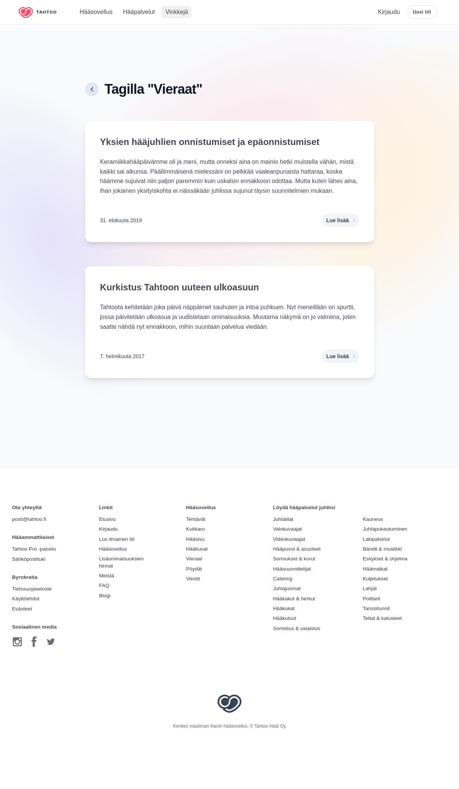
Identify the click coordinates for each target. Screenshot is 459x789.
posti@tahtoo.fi (29, 519)
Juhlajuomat (286, 588)
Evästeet (22, 609)
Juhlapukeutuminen (385, 529)
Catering (282, 578)
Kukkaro (195, 529)
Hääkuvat (196, 549)
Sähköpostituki (28, 559)
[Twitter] (51, 641)
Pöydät (194, 569)
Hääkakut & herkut (294, 598)
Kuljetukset (375, 578)
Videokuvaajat (289, 539)
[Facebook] (34, 641)
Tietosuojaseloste (32, 589)
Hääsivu (195, 539)
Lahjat (370, 588)
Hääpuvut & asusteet (296, 549)
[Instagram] (17, 641)
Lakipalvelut (376, 539)
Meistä (106, 575)
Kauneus (373, 519)
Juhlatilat (283, 519)
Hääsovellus (113, 549)
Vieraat (194, 559)
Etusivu (107, 519)
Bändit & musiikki (382, 549)
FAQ (104, 585)
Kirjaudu (108, 529)
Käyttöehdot (26, 598)
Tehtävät (195, 519)
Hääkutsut (284, 618)
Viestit (193, 578)
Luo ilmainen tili (116, 539)
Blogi (104, 595)
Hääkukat (283, 608)
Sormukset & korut (294, 559)
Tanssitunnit (376, 608)
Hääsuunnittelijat (292, 569)
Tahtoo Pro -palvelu (34, 549)
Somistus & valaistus (296, 628)
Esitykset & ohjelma (385, 559)
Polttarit (371, 598)
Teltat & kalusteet (382, 618)
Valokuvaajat (287, 529)
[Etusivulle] (43, 12)
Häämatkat (375, 569)
